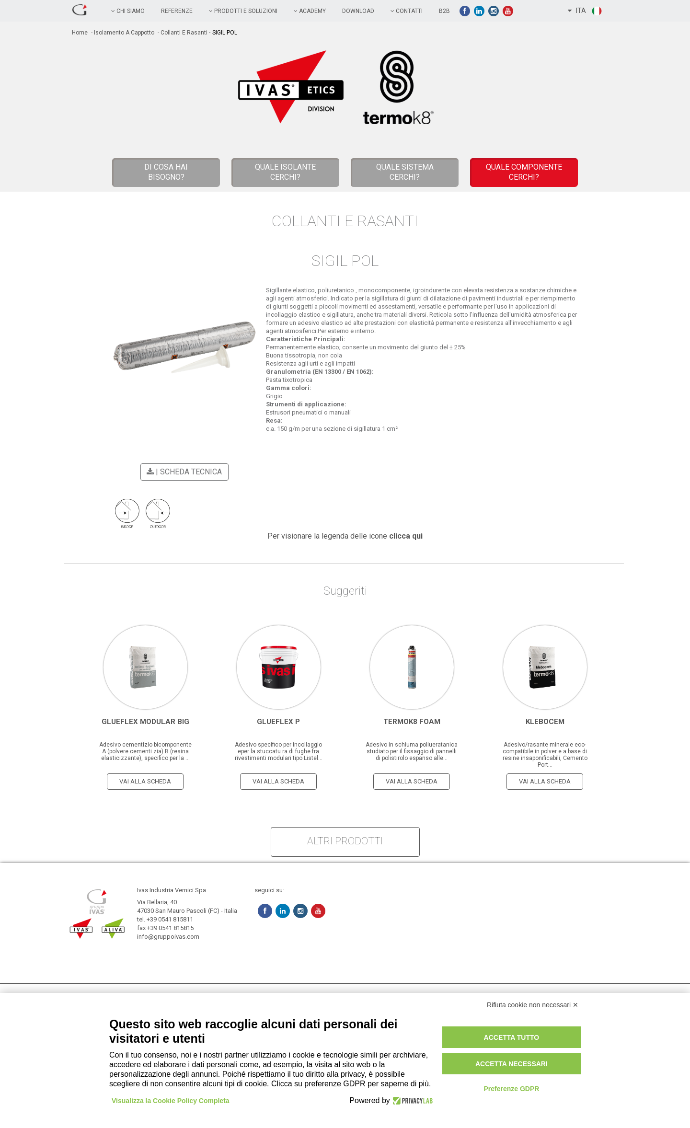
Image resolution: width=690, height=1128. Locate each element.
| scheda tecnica (183, 471)
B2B (444, 11)
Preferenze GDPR (511, 1089)
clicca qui (406, 536)
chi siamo (128, 11)
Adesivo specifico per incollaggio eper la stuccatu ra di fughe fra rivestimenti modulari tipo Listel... (278, 751)
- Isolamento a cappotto (122, 32)
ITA (585, 11)
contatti (407, 11)
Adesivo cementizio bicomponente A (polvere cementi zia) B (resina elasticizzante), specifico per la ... (145, 751)
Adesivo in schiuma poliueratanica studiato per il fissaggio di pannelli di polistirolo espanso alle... (412, 751)
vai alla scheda (145, 781)
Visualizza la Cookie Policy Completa (171, 1101)
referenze (177, 11)
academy (310, 11)
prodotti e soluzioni (243, 11)
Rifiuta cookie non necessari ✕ (532, 1005)
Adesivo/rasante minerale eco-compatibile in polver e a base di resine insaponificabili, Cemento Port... (545, 754)
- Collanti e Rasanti (181, 32)
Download (358, 11)
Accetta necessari (511, 1064)
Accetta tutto (512, 1037)
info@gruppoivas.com (168, 936)
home (80, 32)
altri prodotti (345, 841)
